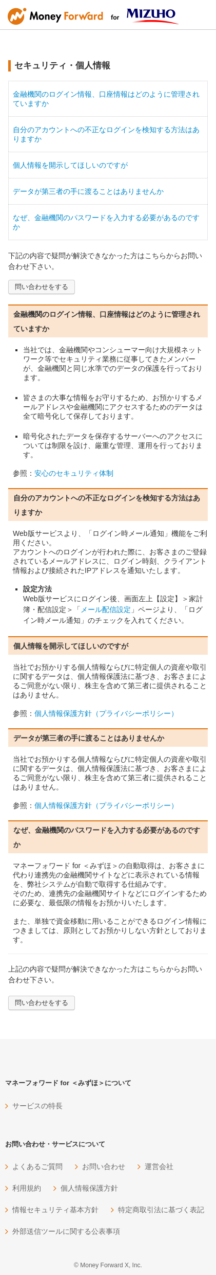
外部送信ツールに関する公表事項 (66, 1231)
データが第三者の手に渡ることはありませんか (88, 191)
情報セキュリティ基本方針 (55, 1210)
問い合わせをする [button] (41, 287)
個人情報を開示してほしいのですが (70, 165)
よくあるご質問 (37, 1166)
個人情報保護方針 (89, 1188)
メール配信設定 (106, 609)
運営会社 (159, 1166)
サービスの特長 (37, 1106)
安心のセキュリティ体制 (73, 473)
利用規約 (26, 1188)
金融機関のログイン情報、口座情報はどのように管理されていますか (106, 98)
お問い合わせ (103, 1166)
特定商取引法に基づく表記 (161, 1210)
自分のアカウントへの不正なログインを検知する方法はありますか (106, 134)
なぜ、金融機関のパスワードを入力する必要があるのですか (106, 222)
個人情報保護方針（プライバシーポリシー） (106, 713)
